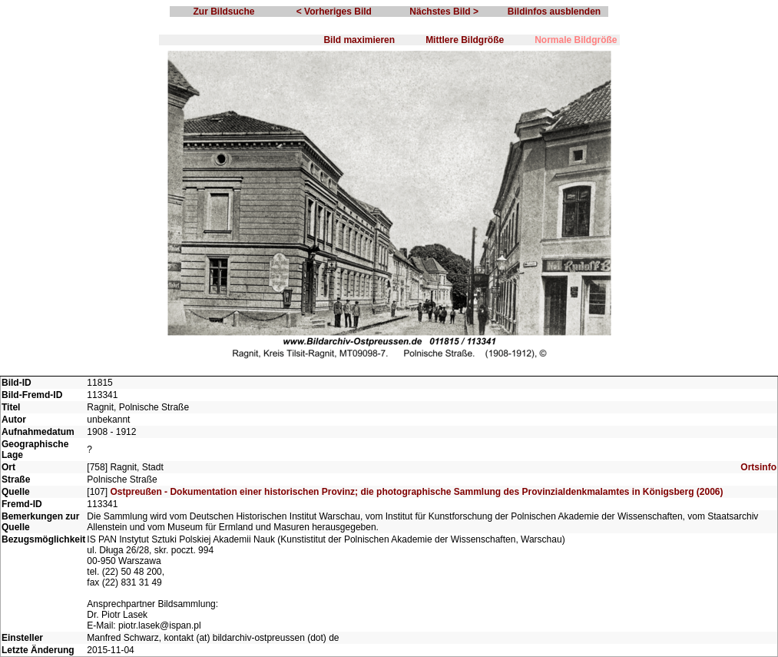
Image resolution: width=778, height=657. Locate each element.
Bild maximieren (359, 40)
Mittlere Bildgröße (464, 40)
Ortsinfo (758, 467)
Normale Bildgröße (576, 40)
